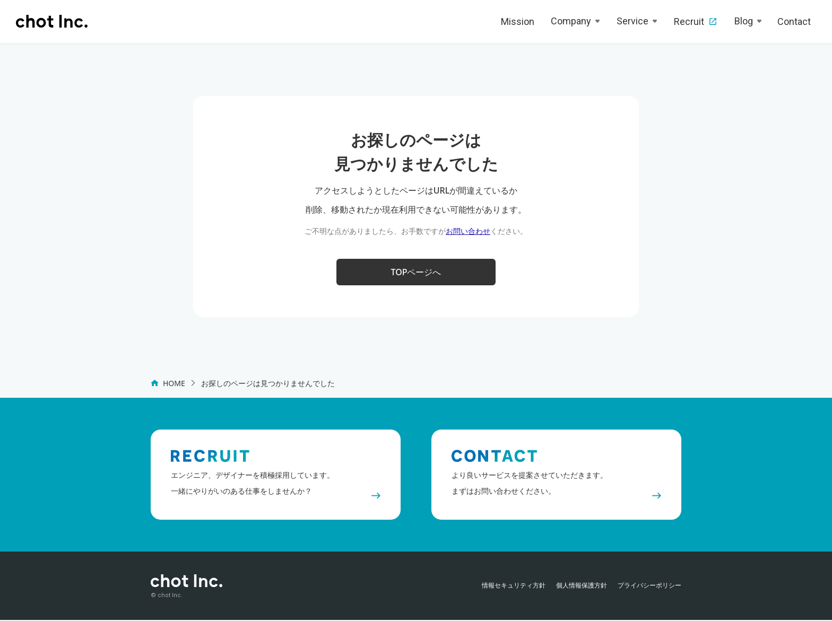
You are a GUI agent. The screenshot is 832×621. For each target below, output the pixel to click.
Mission (517, 21)
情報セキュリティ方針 (513, 586)
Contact (794, 21)
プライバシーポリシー (649, 586)
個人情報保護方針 (581, 586)
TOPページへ (416, 272)
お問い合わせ (468, 231)
